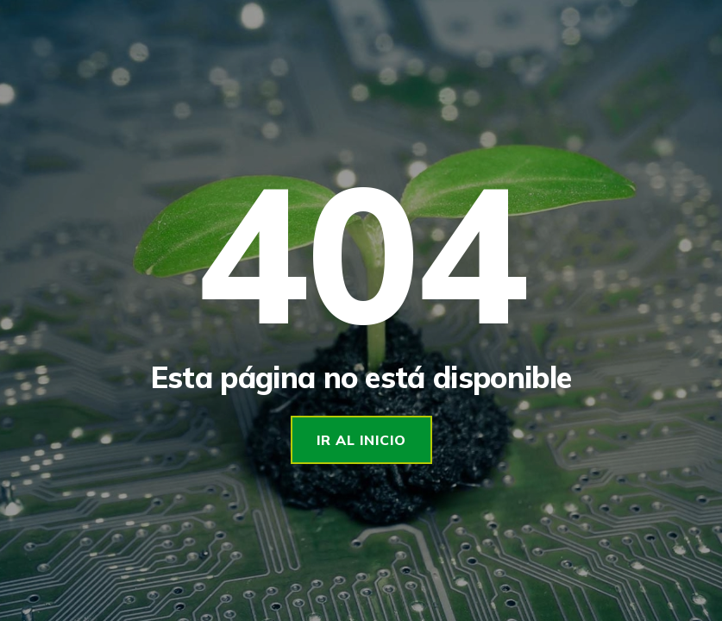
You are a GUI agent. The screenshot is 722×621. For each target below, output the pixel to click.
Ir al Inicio (361, 439)
